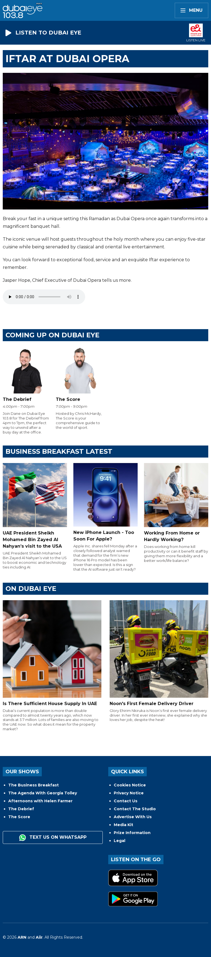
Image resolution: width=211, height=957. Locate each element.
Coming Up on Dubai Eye (52, 335)
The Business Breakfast (33, 785)
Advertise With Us (133, 816)
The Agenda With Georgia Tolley (42, 793)
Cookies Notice (130, 785)
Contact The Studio (135, 808)
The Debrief (21, 808)
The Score (19, 816)
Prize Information (132, 832)
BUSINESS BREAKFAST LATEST (58, 451)
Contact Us (125, 800)
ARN (22, 937)
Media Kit (123, 824)
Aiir (39, 937)
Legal (119, 840)
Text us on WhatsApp (53, 837)
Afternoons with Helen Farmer (40, 800)
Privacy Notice (129, 793)
